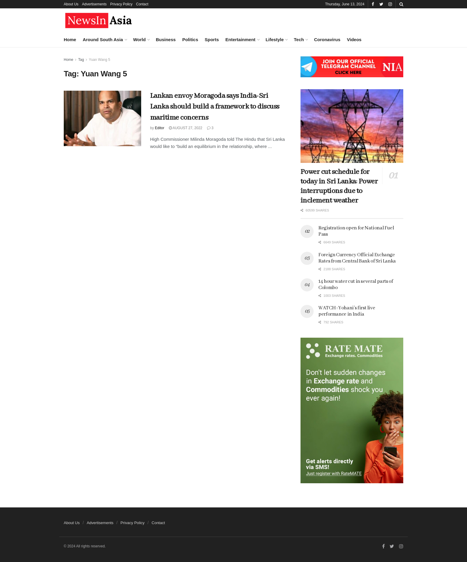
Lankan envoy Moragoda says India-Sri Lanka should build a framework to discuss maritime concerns (214, 106)
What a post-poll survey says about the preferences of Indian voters (63, 117)
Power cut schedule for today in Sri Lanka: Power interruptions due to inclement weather (339, 186)
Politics (190, 39)
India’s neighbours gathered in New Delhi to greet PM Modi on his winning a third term (62, 229)
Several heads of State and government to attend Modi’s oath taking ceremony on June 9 (63, 411)
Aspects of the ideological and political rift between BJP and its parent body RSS (61, 80)
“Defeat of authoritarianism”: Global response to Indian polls (63, 344)
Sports (212, 39)
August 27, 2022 (186, 128)
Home (70, 39)
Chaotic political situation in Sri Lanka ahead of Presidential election (62, 447)
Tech (299, 39)
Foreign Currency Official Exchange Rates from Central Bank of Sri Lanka (357, 258)
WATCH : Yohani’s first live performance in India (346, 311)
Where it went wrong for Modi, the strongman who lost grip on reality (62, 194)
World (139, 39)
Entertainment (240, 39)
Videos (354, 39)
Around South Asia (103, 39)
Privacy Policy (121, 4)
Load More (50, 480)
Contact (142, 4)
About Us (71, 4)
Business (166, 39)
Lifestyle (275, 39)
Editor (159, 128)
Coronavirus (327, 39)
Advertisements (94, 4)
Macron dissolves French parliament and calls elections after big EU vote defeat (62, 265)
